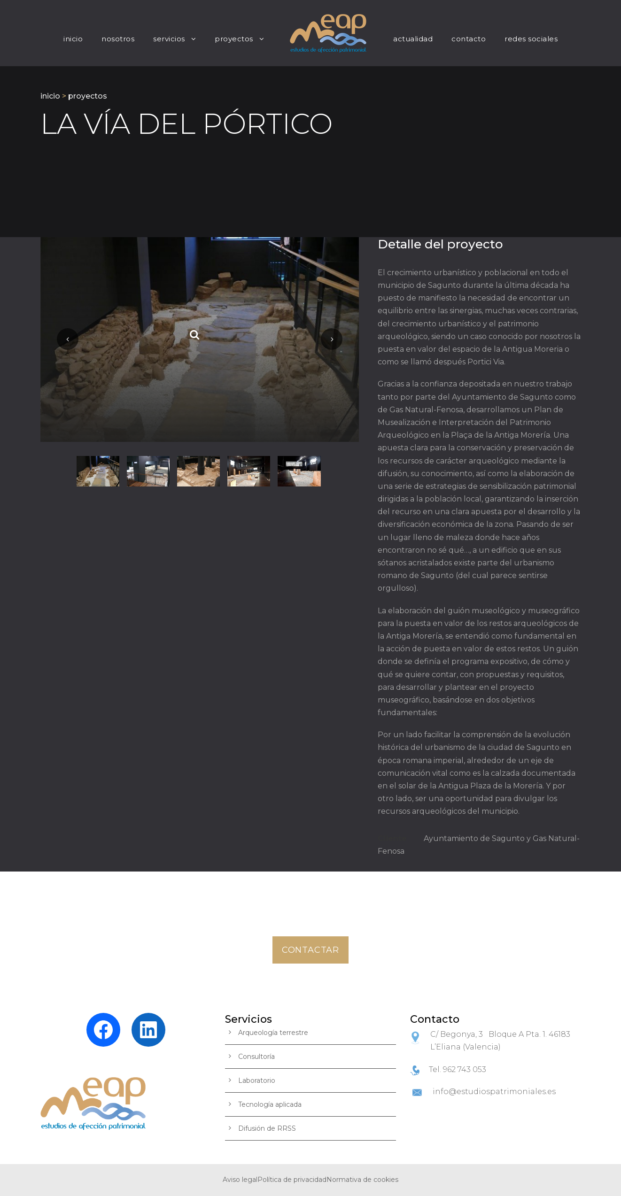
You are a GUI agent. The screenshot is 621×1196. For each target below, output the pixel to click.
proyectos (87, 96)
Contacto (468, 38)
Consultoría (256, 1056)
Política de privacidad (291, 1179)
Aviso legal (240, 1179)
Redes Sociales (531, 38)
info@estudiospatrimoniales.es (494, 1091)
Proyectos (234, 38)
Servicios (169, 38)
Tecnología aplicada (270, 1104)
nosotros (117, 38)
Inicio (73, 38)
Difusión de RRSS (267, 1128)
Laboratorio (256, 1080)
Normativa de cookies (362, 1179)
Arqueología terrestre (273, 1032)
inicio (50, 96)
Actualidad (413, 38)
